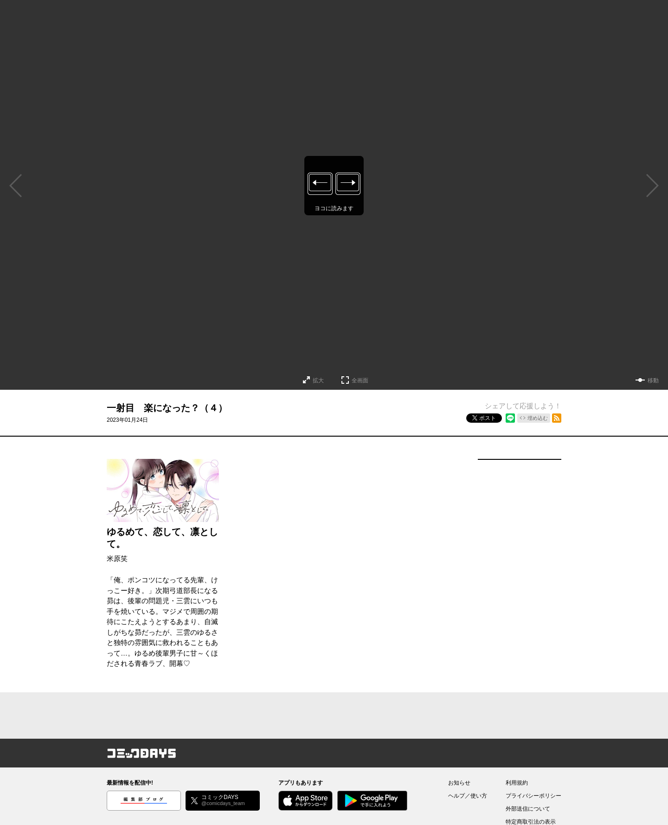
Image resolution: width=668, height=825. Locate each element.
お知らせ (459, 783)
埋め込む (537, 418)
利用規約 (517, 783)
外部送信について (528, 809)
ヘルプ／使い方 (467, 796)
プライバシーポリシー (533, 796)
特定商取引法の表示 (531, 822)
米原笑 (117, 558)
